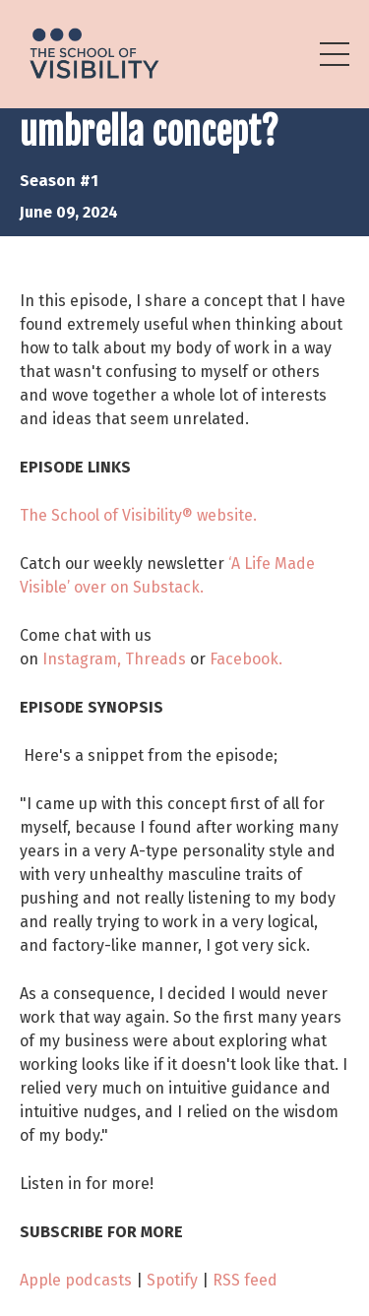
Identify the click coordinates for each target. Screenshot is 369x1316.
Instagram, (81, 659)
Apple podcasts (76, 1280)
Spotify (172, 1280)
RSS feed (245, 1280)
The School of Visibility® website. (138, 515)
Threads (155, 659)
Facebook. (246, 659)
